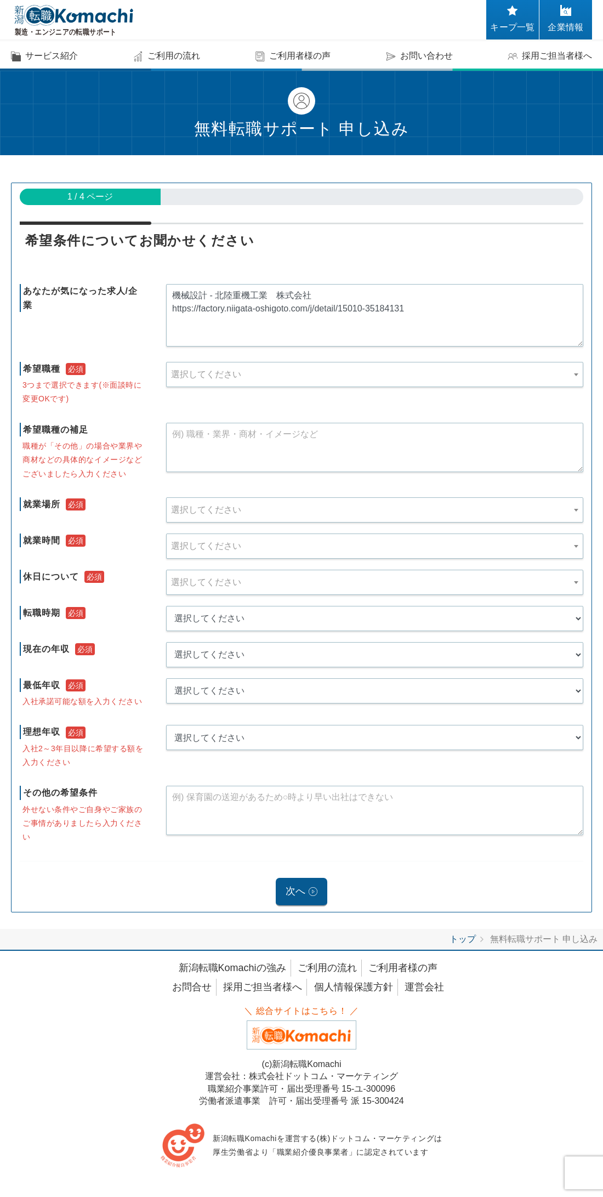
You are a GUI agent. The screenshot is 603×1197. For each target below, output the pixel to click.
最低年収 (41, 685)
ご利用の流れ (327, 969)
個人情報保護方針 (353, 988)
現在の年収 (46, 649)
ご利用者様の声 (402, 969)
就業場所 (41, 504)
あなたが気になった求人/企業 (80, 298)
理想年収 (41, 731)
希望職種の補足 (55, 429)
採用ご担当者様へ (262, 988)
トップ (463, 940)
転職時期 (41, 612)
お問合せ (192, 988)
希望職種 (41, 368)
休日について (51, 576)
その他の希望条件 (60, 792)
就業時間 (41, 540)
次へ (295, 892)
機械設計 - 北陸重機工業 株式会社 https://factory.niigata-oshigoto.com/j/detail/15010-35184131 (374, 315)
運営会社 (424, 988)
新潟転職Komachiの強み (232, 969)
